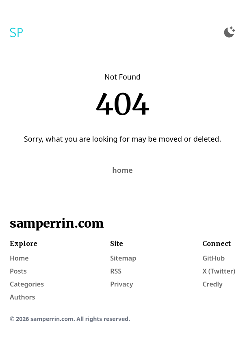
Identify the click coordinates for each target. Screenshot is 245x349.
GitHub (213, 258)
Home (19, 258)
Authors (22, 297)
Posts (18, 271)
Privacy (121, 284)
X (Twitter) (218, 271)
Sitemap (123, 258)
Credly (212, 284)
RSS (115, 271)
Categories (27, 284)
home (122, 170)
